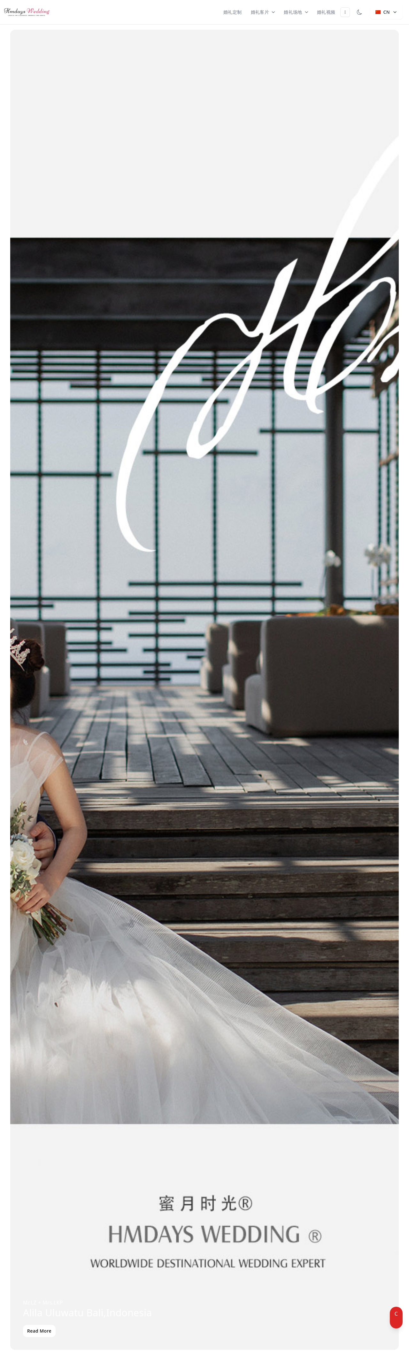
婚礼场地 (296, 12)
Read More (39, 1331)
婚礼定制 (232, 12)
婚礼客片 (263, 12)
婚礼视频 (326, 12)
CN (386, 12)
